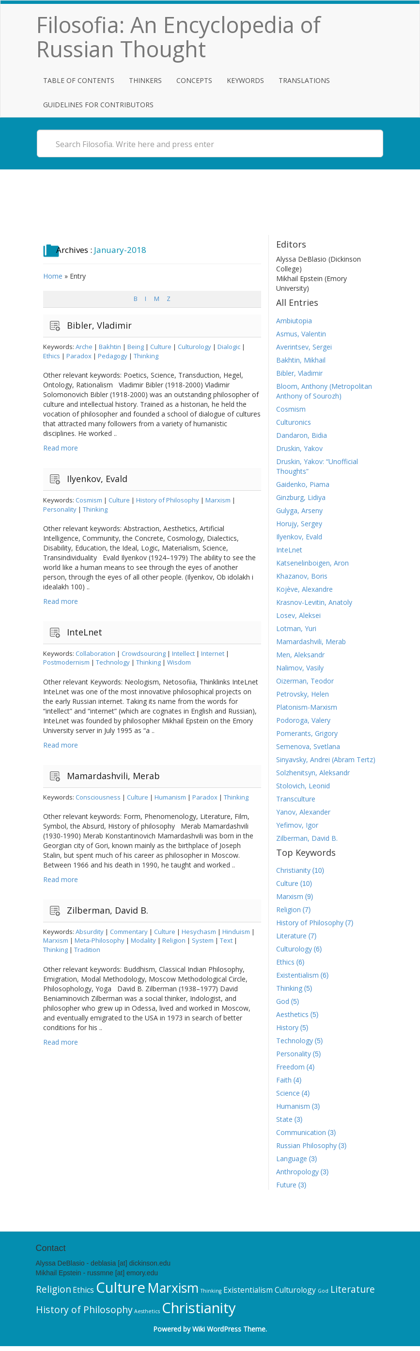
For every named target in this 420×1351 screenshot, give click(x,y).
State (284, 1119)
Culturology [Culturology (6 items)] (295, 1289)
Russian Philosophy (306, 1145)
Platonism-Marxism (306, 707)
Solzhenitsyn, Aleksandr (313, 772)
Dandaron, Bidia (301, 435)
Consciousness (98, 797)
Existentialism (297, 975)
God (282, 1001)
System (203, 940)
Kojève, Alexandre (304, 589)
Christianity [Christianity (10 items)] (199, 1308)
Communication (301, 1132)
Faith (284, 1079)
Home (52, 276)
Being (135, 346)
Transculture (295, 798)
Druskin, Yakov (299, 448)
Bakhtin (110, 346)
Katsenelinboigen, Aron (312, 562)
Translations (304, 80)
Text (226, 940)
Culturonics (293, 422)
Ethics (51, 355)
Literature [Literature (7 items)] (352, 1289)
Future (286, 1184)
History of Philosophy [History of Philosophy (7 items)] (84, 1309)
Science (288, 1093)
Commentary (129, 931)
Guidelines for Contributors (98, 104)
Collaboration (95, 653)
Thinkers (145, 80)
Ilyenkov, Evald (97, 478)
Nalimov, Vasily (300, 667)
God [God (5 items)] (323, 1290)
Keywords (245, 80)
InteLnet (84, 632)
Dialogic (229, 346)
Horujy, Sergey (299, 523)
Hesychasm (199, 931)
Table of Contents (78, 80)
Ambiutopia (294, 320)
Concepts (194, 80)
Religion (174, 940)
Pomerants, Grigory (307, 733)
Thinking (146, 355)
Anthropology (297, 1171)
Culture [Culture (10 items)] (120, 1287)
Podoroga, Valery (303, 720)
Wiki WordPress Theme (228, 1329)
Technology (113, 662)
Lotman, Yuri (296, 628)
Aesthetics (292, 1014)
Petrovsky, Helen (302, 694)
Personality (60, 509)
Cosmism (89, 500)
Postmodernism (66, 662)
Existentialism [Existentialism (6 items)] (248, 1289)
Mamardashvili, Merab (113, 776)
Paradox (79, 355)
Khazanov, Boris (301, 576)
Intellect (183, 653)
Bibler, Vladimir (99, 325)
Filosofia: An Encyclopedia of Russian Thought (178, 37)
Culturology (194, 346)
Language (291, 1158)
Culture (160, 346)
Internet (212, 653)
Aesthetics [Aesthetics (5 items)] (147, 1311)
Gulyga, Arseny (299, 510)
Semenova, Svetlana (308, 746)
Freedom (290, 1066)
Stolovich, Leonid (303, 785)
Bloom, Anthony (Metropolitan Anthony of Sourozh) (324, 391)
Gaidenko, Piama (302, 484)
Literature (291, 935)
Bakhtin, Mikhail (301, 360)
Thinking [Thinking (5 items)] (211, 1290)
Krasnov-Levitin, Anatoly (314, 602)
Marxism (218, 500)
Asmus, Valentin (301, 333)
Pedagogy (112, 355)
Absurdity (90, 931)
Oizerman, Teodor (305, 680)
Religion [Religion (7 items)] (53, 1289)
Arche (84, 346)
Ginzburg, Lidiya (301, 497)
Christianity (293, 870)
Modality (143, 940)
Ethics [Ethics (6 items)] (83, 1289)
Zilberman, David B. (107, 910)
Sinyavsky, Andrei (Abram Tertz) (325, 759)
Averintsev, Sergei (304, 346)
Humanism (170, 797)
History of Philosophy (167, 500)
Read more (60, 447)
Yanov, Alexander (303, 812)
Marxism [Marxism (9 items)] (173, 1288)
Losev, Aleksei (298, 615)
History (287, 1027)
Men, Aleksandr (300, 654)
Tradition (87, 949)
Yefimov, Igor (297, 825)
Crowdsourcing (144, 653)
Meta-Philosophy (99, 940)
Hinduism (236, 931)
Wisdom (179, 662)
